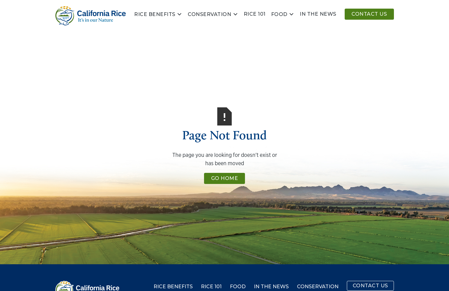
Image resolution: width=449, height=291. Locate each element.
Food (279, 14)
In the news (318, 14)
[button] (158, 14)
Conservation (209, 14)
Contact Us (369, 14)
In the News (271, 286)
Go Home (224, 178)
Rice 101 (255, 14)
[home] (90, 16)
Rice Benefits (154, 14)
